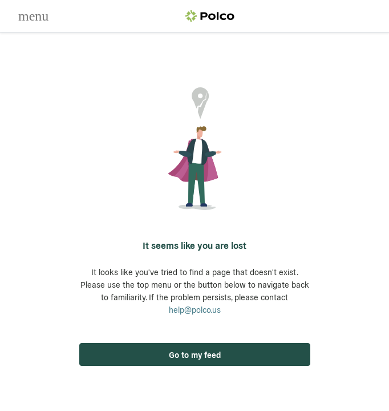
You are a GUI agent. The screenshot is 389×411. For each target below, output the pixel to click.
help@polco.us (195, 309)
